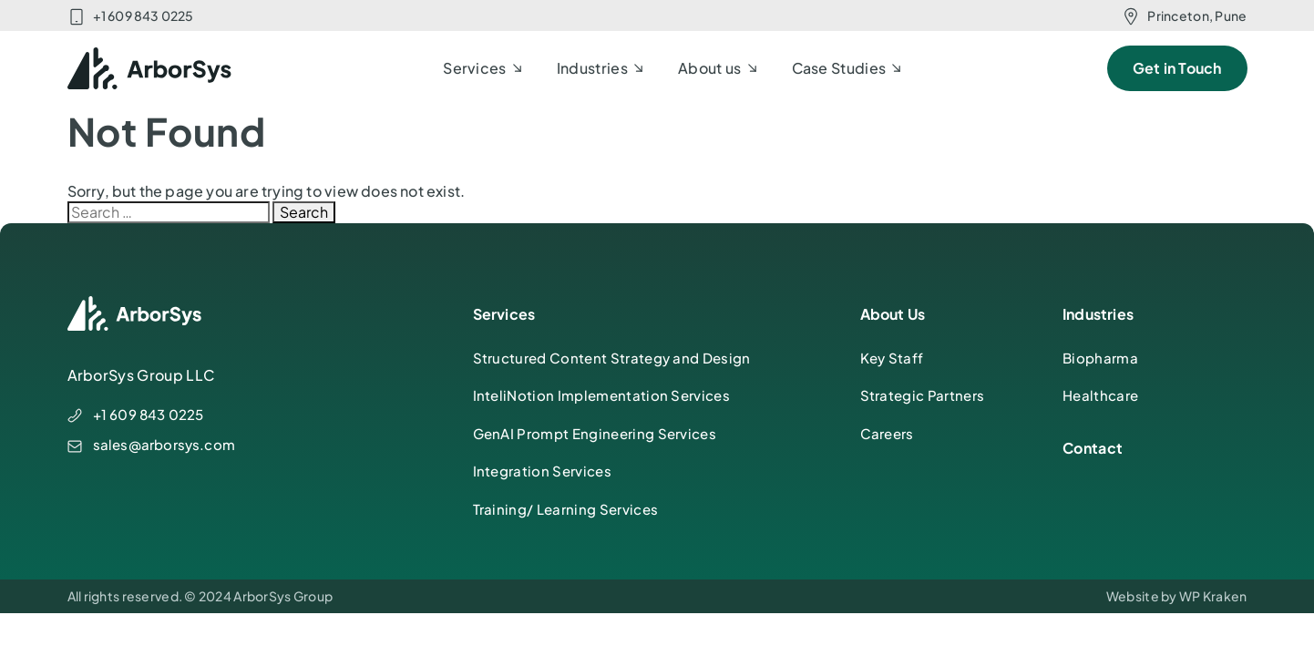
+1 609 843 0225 (143, 15)
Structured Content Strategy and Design (612, 357)
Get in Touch (1177, 67)
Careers (887, 433)
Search (304, 211)
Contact (1092, 447)
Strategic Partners (922, 395)
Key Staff (892, 357)
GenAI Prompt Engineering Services (595, 433)
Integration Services (542, 470)
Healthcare (1100, 395)
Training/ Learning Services (566, 509)
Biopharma (1100, 357)
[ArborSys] (149, 68)
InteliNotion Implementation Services (602, 395)
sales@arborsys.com (164, 444)
